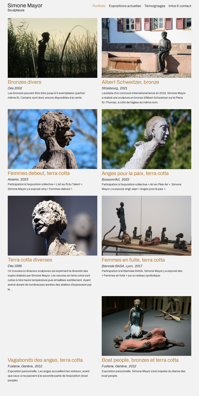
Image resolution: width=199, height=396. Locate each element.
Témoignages (154, 6)
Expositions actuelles (125, 6)
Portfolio (99, 6)
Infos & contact (180, 6)
